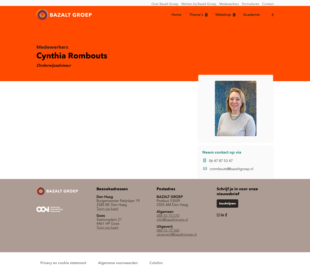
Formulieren (250, 4)
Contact (268, 4)
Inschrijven (227, 203)
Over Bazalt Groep (164, 4)
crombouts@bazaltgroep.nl (228, 169)
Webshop (223, 15)
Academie (251, 15)
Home (176, 15)
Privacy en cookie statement (63, 263)
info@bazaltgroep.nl (172, 219)
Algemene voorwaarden (118, 263)
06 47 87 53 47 (218, 161)
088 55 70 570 (168, 215)
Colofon (156, 263)
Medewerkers (229, 4)
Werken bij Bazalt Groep (198, 4)
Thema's (196, 15)
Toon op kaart (107, 208)
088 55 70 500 (168, 230)
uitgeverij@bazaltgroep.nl (177, 234)
